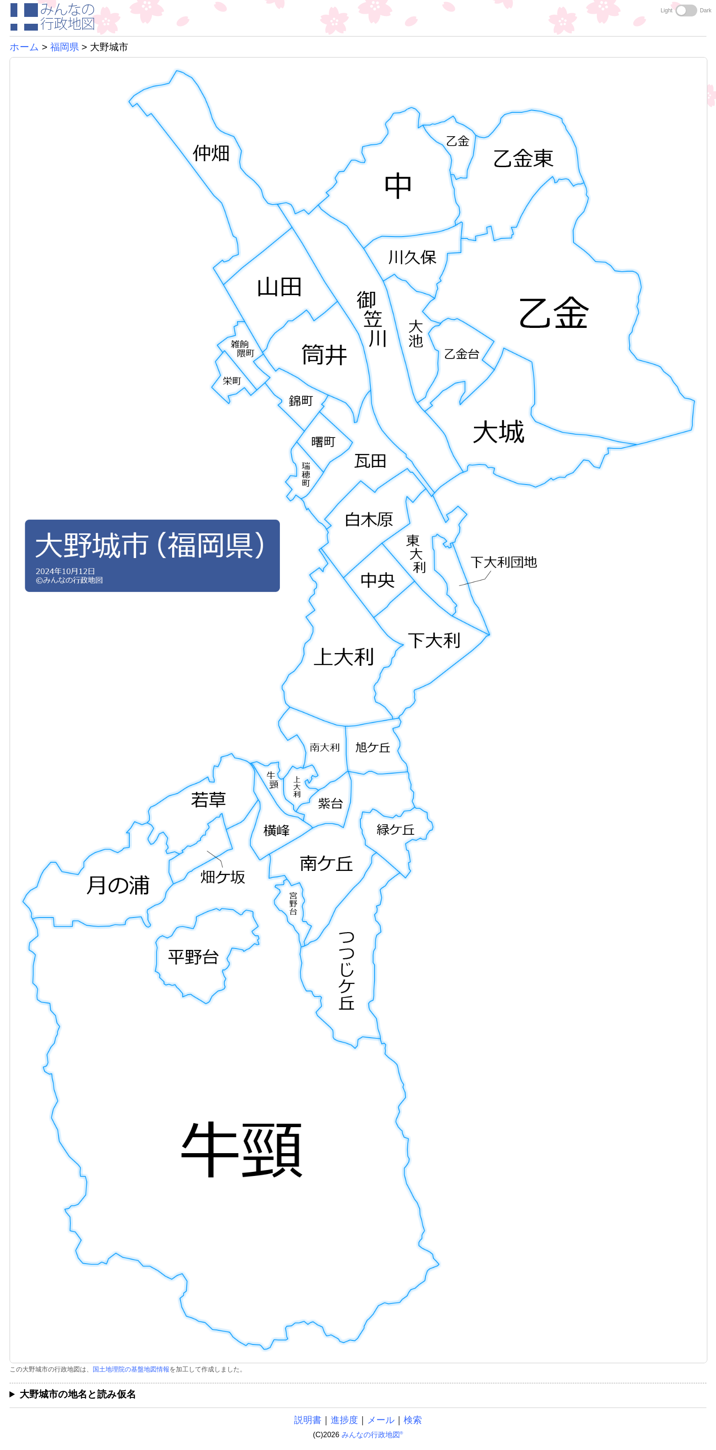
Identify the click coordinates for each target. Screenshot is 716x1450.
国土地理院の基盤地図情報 (131, 1369)
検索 (413, 1420)
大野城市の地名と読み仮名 (78, 1394)
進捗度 (344, 1420)
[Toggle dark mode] (686, 10)
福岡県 (64, 47)
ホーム (24, 47)
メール (381, 1420)
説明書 (307, 1420)
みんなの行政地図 (372, 1435)
